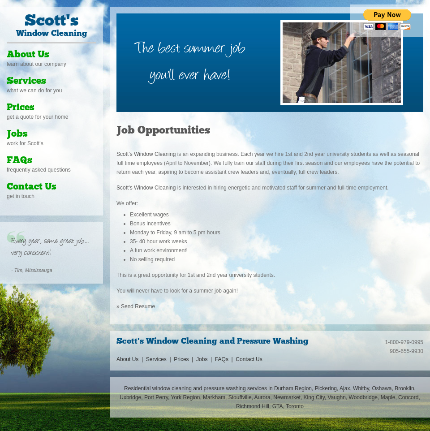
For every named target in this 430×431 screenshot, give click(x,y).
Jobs (17, 134)
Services (26, 81)
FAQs (19, 160)
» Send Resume (135, 306)
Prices (20, 107)
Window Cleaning (51, 25)
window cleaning (172, 388)
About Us (28, 55)
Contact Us (31, 187)
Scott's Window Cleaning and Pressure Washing (212, 341)
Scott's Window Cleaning (146, 154)
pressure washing (225, 388)
